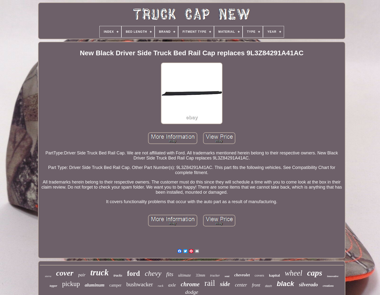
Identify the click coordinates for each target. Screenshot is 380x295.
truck (99, 272)
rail (210, 283)
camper (115, 285)
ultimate (184, 275)
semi (227, 276)
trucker (215, 275)
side (225, 283)
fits (169, 274)
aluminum (94, 284)
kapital (274, 275)
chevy (153, 273)
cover (64, 273)
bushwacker (139, 284)
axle (172, 284)
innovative (333, 276)
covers (259, 275)
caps (314, 272)
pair (82, 274)
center (241, 284)
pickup (71, 283)
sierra (48, 276)
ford (133, 273)
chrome (190, 284)
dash (268, 286)
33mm (200, 275)
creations (328, 285)
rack (160, 285)
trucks (118, 275)
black (285, 283)
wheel (293, 273)
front (256, 285)
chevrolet (242, 275)
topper (53, 285)
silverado (308, 284)
